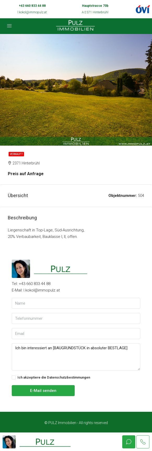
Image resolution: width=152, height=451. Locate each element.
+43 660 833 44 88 (32, 6)
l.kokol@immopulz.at (32, 12)
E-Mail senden (43, 390)
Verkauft (16, 154)
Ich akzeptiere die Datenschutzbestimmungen (51, 377)
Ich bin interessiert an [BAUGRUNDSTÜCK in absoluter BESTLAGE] (76, 356)
